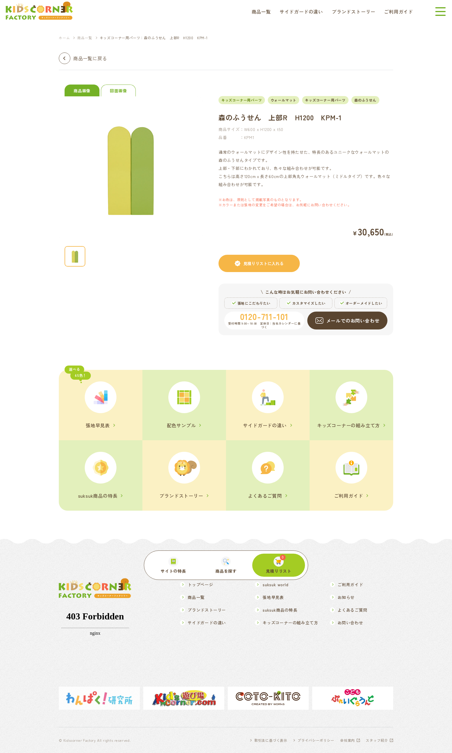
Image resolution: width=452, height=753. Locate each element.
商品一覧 (261, 11)
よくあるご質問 (353, 610)
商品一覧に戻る (90, 58)
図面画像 (118, 90)
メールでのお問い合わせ (353, 320)
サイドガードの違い (301, 11)
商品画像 (82, 90)
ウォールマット (284, 100)
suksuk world (276, 584)
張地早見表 (273, 597)
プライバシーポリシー (315, 740)
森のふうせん (365, 100)
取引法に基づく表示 (270, 740)
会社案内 (347, 740)
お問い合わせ (350, 622)
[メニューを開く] (440, 11)
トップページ (200, 584)
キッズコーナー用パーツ (325, 100)
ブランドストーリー (353, 11)
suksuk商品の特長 (280, 610)
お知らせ (346, 597)
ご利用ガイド (398, 11)
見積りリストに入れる (263, 263)
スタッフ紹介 (377, 740)
